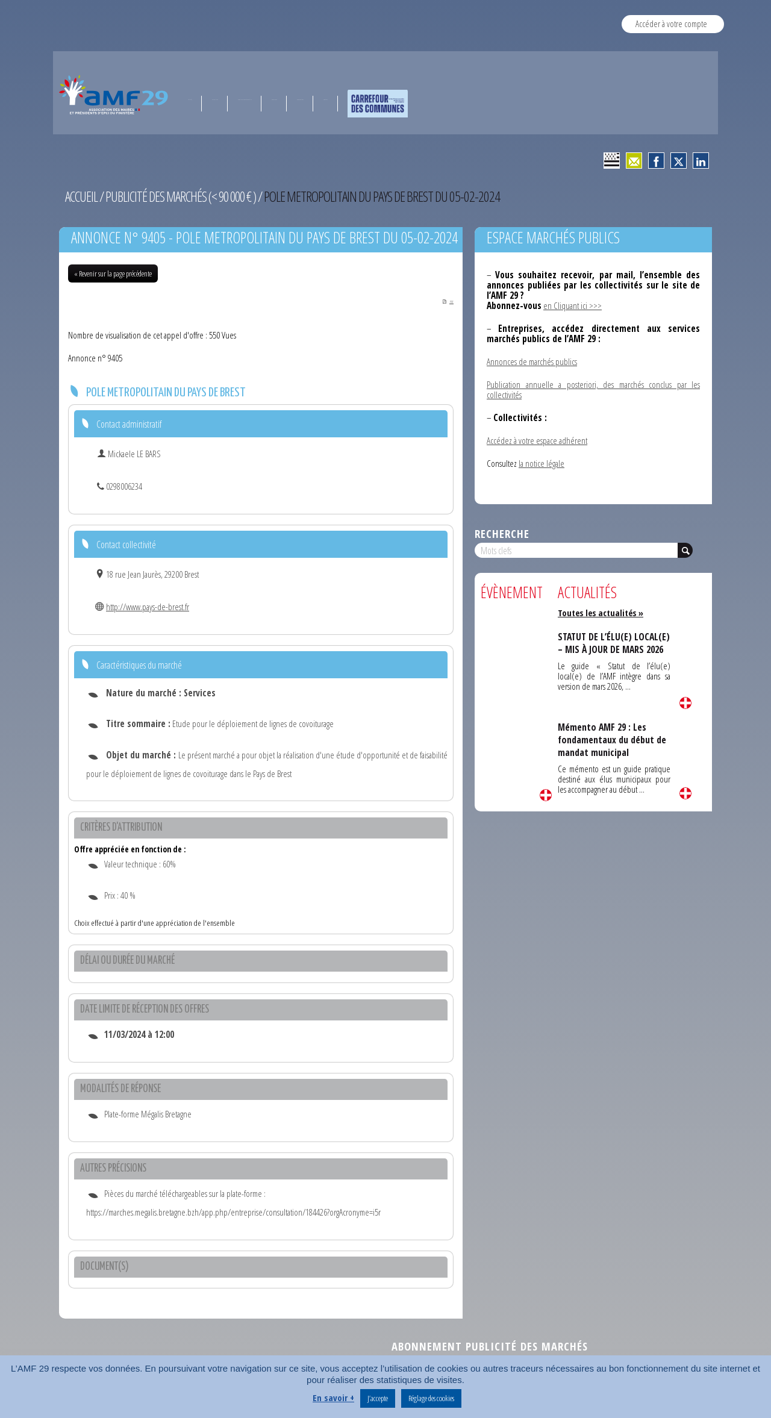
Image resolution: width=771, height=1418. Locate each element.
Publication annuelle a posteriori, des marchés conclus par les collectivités (593, 389)
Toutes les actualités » (603, 613)
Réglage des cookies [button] (431, 1398)
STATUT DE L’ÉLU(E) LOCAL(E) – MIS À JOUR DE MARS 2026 (609, 649)
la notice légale (541, 463)
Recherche (502, 533)
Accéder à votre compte (671, 23)
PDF (442, 301)
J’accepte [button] (377, 1398)
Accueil (82, 196)
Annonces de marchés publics (532, 361)
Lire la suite (546, 795)
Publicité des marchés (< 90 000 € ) (185, 196)
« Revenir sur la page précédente (113, 273)
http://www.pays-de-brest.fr (147, 608)
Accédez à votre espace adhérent (537, 440)
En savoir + (333, 1397)
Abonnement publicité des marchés (490, 1347)
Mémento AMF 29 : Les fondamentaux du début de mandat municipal (613, 739)
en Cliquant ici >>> (572, 305)
